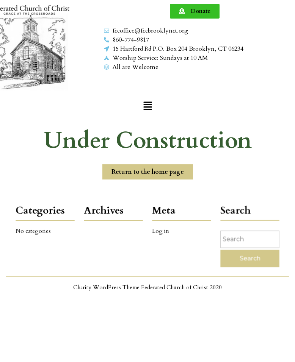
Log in (161, 230)
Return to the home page (152, 170)
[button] (147, 105)
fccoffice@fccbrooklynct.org (150, 31)
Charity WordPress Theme (106, 287)
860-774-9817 (131, 40)
